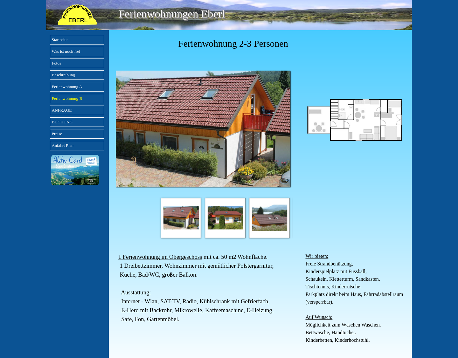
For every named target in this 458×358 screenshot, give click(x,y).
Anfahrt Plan (62, 145)
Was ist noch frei (66, 51)
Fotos (56, 63)
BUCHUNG (62, 122)
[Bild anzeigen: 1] (181, 218)
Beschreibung (63, 74)
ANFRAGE (62, 110)
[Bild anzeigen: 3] (269, 218)
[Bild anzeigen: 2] (225, 218)
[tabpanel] (260, 44)
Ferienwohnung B (67, 98)
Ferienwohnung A (67, 86)
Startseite (60, 39)
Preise (57, 133)
